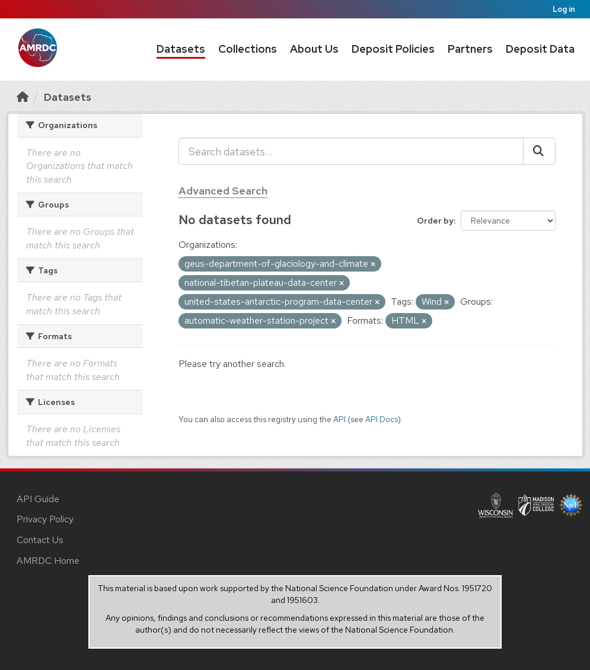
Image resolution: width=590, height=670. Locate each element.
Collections (247, 49)
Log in (564, 9)
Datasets (181, 49)
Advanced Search (222, 190)
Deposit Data (540, 49)
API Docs (381, 419)
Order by (435, 220)
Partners (470, 49)
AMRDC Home (48, 560)
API (339, 419)
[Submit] (539, 151)
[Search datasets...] (351, 151)
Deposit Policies (393, 49)
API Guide (38, 499)
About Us (314, 49)
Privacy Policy (45, 519)
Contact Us (40, 540)
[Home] (22, 97)
